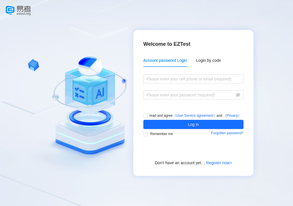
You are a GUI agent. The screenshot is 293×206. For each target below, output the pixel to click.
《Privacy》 (232, 116)
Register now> (219, 163)
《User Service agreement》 (194, 116)
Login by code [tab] (208, 60)
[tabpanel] (193, 89)
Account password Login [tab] (165, 60)
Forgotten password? (227, 133)
